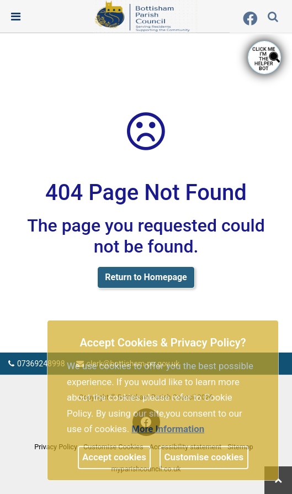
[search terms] (281, 18)
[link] (145, 16)
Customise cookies (204, 457)
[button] (274, 17)
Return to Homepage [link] (146, 277)
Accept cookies (114, 457)
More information (167, 428)
